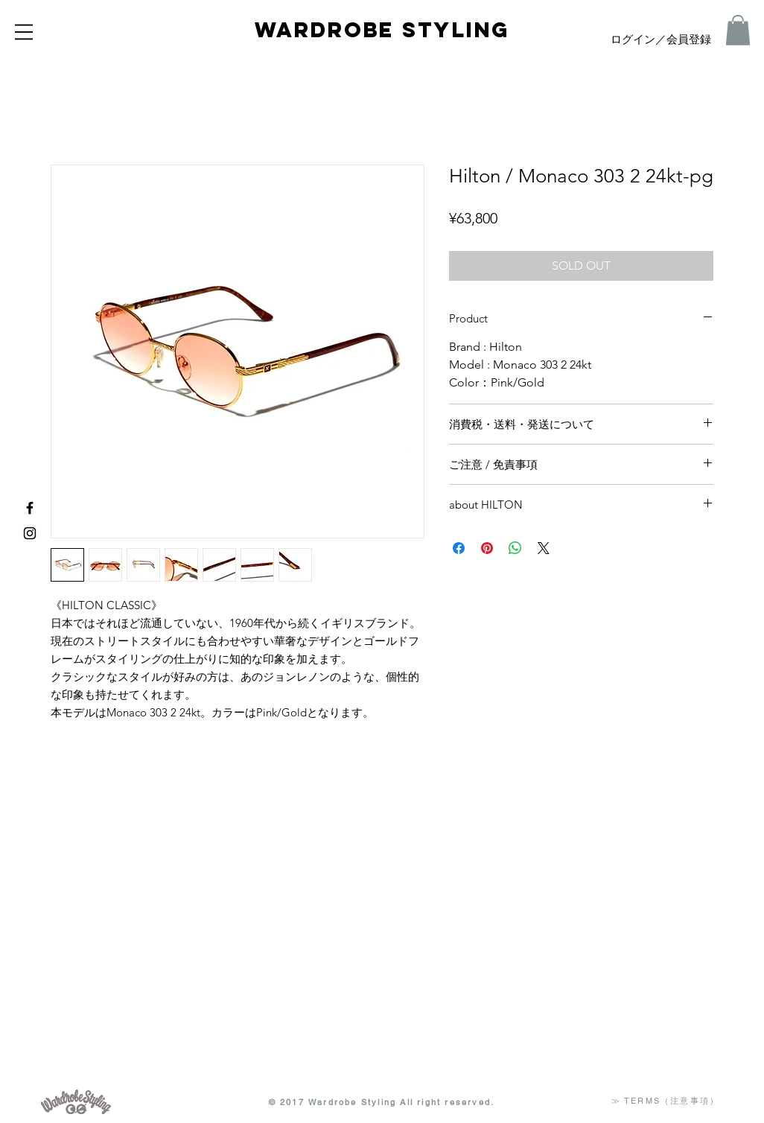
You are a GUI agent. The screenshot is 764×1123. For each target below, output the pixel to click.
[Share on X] (544, 548)
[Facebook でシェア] (459, 548)
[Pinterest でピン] (487, 548)
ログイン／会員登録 (661, 40)
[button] (24, 32)
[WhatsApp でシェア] (515, 548)
